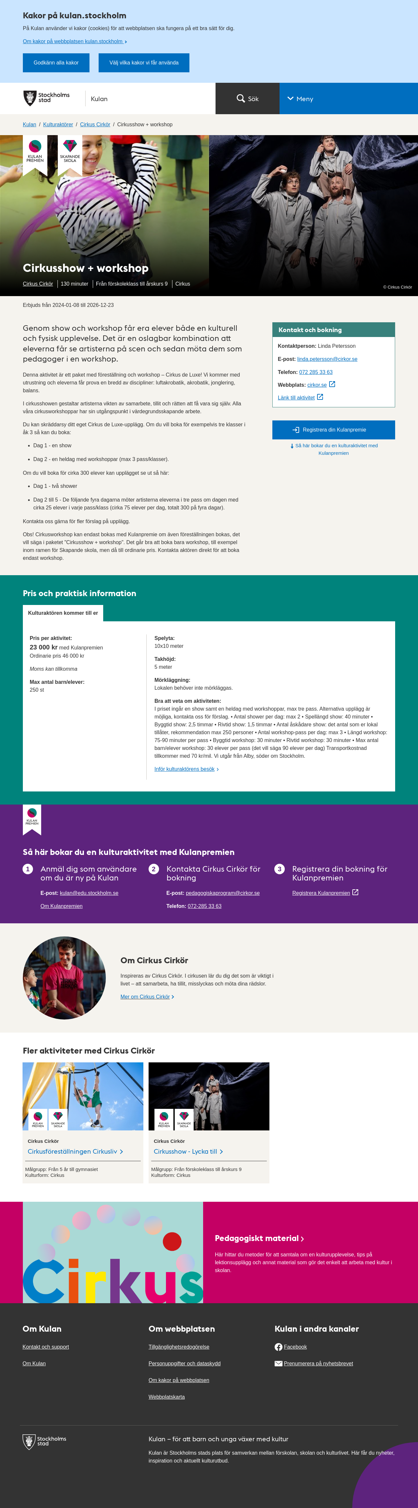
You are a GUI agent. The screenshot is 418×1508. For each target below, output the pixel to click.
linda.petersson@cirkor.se (327, 359)
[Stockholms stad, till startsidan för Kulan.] (116, 98)
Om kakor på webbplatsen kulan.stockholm (73, 41)
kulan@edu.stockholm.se (89, 893)
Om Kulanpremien (61, 906)
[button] (349, 98)
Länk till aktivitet (296, 397)
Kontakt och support (46, 1347)
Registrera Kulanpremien (321, 893)
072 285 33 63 (315, 372)
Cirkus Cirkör (38, 284)
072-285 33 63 (204, 906)
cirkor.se (317, 385)
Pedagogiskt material (260, 1237)
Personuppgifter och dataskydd (185, 1363)
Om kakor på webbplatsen (179, 1380)
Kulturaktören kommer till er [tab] (63, 613)
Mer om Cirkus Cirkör (145, 997)
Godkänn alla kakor (56, 62)
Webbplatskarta (167, 1397)
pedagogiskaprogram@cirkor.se (223, 893)
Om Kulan (34, 1363)
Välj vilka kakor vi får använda (144, 62)
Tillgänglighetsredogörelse (179, 1347)
